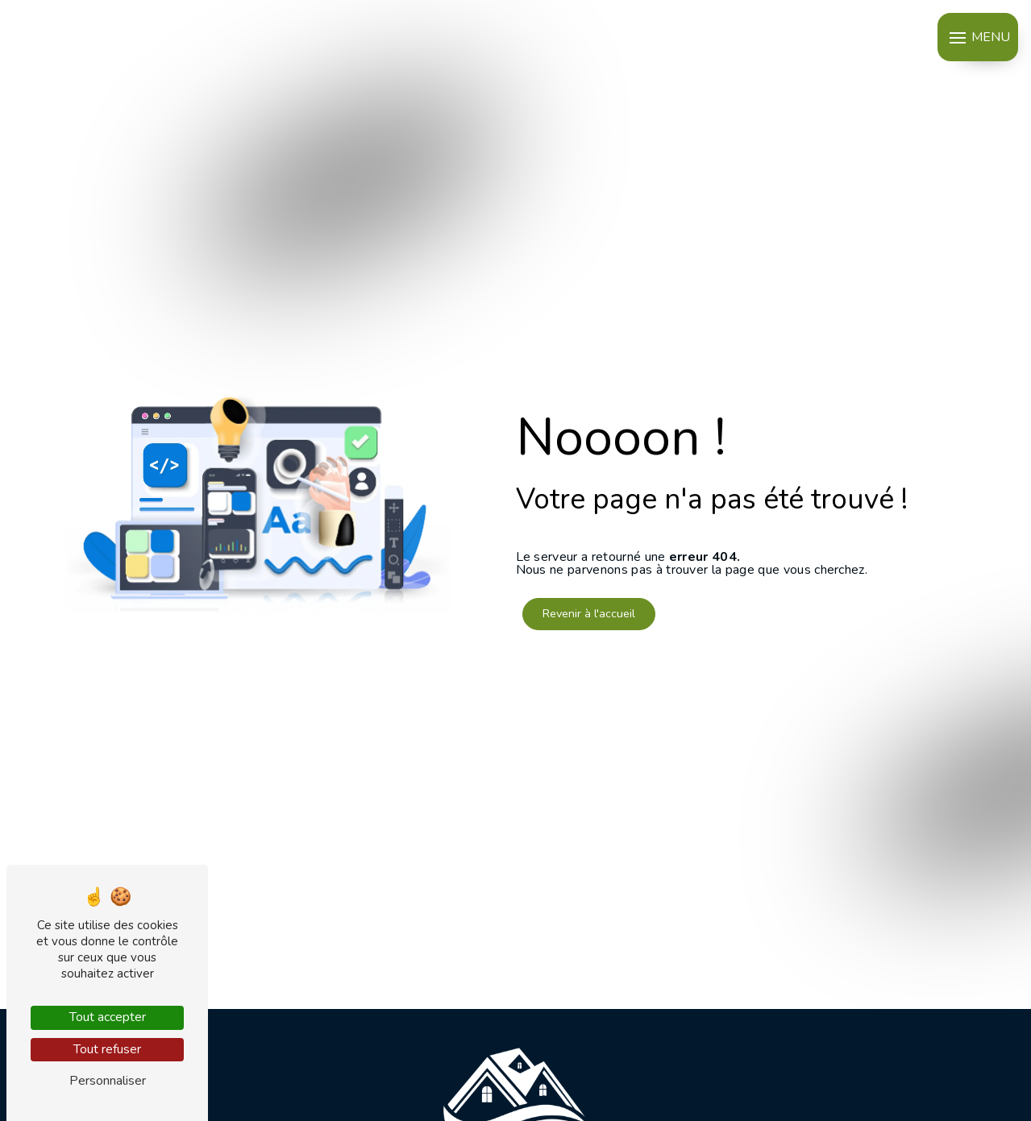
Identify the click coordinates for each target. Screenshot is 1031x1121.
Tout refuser (107, 1049)
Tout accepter (107, 1017)
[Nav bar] (977, 37)
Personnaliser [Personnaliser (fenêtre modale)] (107, 1081)
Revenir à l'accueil (589, 613)
